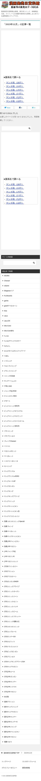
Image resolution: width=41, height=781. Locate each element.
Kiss (5, 311)
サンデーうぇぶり (10, 381)
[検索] (16, 128)
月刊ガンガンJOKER (11, 581)
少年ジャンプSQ (10, 551)
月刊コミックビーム (11, 611)
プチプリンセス (9, 436)
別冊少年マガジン (10, 546)
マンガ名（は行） (15, 101)
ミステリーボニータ (11, 461)
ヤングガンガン (9, 486)
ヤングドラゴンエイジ (11, 516)
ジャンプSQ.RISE (10, 391)
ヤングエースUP (9, 481)
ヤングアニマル (9, 471)
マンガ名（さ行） (15, 90)
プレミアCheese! (10, 441)
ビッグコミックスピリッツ (13, 416)
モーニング (8, 466)
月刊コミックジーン (11, 596)
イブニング (8, 361)
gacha (6, 301)
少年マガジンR (9, 556)
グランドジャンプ (10, 371)
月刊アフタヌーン (10, 576)
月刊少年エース (9, 671)
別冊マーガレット (10, 531)
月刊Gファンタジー (11, 566)
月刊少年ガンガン (10, 676)
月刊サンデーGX (10, 636)
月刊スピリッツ (9, 641)
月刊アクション (9, 571)
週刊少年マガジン (10, 737)
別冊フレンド (8, 526)
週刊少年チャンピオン (11, 732)
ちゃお (6, 336)
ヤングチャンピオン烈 (11, 511)
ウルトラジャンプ (10, 366)
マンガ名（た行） (15, 93)
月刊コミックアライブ (11, 586)
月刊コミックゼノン (11, 601)
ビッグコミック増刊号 (11, 426)
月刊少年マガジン (10, 692)
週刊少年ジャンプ (10, 727)
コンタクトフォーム (29, 761)
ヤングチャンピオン (11, 506)
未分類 (6, 697)
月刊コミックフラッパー (12, 616)
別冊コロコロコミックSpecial (14, 521)
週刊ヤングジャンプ (11, 707)
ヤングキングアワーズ (11, 496)
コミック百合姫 (9, 376)
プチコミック (8, 431)
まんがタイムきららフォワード (15, 351)
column (6, 286)
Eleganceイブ (9, 291)
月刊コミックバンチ (11, 606)
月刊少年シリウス (10, 687)
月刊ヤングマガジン (11, 666)
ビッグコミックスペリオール (14, 421)
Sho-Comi (7, 326)
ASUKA (6, 276)
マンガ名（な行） (15, 97)
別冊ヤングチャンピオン (12, 536)
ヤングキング (8, 491)
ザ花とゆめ (8, 386)
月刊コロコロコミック (11, 626)
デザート (7, 401)
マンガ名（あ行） (15, 82)
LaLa (6, 316)
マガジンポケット (10, 451)
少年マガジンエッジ (11, 561)
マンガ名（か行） (15, 86)
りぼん (6, 356)
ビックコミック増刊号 (11, 406)
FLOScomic (8, 296)
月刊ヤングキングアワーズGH (14, 661)
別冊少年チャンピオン (11, 541)
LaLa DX (7, 321)
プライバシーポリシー (9, 768)
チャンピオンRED (10, 396)
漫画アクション (9, 702)
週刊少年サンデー (10, 717)
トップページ (6, 761)
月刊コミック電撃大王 (11, 621)
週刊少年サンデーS (10, 722)
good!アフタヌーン (10, 306)
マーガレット (8, 456)
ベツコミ (7, 446)
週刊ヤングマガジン (11, 712)
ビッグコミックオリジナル (13, 411)
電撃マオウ (8, 742)
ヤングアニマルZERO (11, 476)
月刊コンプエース (10, 631)
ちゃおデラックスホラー (12, 341)
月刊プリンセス (9, 657)
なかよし (7, 346)
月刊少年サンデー (10, 682)
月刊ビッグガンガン (11, 651)
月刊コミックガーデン (11, 591)
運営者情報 (26, 768)
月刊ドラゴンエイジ (11, 646)
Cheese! (7, 281)
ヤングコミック (9, 501)
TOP (11, 753)
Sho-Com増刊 (9, 331)
